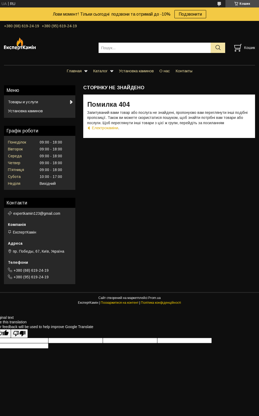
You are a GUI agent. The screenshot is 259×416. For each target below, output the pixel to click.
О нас (164, 71)
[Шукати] (218, 48)
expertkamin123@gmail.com (36, 213)
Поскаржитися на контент (119, 303)
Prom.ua (154, 298)
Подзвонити (190, 14)
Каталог (100, 71)
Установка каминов (136, 71)
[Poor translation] (19, 333)
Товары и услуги (23, 102)
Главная (74, 71)
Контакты (183, 71)
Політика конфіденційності (161, 303)
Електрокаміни (105, 128)
